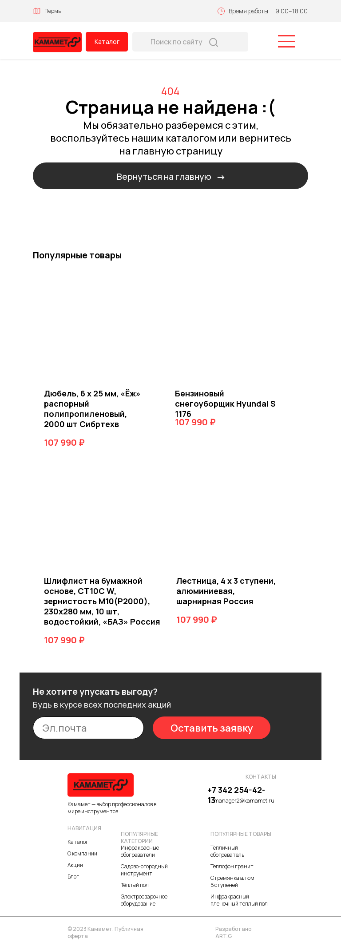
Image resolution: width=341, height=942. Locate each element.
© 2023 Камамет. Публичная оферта (105, 932)
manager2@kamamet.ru (244, 800)
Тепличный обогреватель (227, 851)
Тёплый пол (135, 885)
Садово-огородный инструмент (144, 870)
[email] (88, 727)
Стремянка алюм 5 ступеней (232, 881)
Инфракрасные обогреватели (140, 851)
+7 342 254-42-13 (236, 794)
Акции (75, 865)
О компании (82, 853)
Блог (73, 876)
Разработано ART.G (233, 932)
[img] (57, 42)
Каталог (107, 41)
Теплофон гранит (232, 866)
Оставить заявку (211, 728)
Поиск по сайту (176, 42)
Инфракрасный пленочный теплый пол (239, 900)
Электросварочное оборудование (144, 900)
